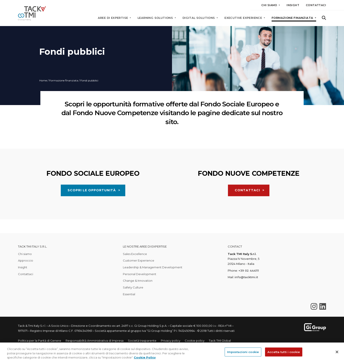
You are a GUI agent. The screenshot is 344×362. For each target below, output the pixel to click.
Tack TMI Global (220, 340)
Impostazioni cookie (243, 351)
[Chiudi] (337, 352)
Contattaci (316, 5)
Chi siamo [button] (269, 5)
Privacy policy (170, 340)
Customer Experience (138, 260)
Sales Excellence (135, 254)
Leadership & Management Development (152, 267)
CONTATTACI (247, 211)
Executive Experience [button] (243, 17)
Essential (129, 294)
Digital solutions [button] (199, 17)
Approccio (25, 260)
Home (43, 80)
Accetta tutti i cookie (283, 351)
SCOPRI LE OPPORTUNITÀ (92, 211)
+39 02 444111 (248, 270)
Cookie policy (194, 340)
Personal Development (139, 274)
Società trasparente (142, 340)
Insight (293, 5)
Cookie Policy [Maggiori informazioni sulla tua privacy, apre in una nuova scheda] (145, 357)
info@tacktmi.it (246, 277)
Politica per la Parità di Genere (39, 340)
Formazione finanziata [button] (293, 17)
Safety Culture (133, 287)
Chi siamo (25, 254)
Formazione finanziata (63, 80)
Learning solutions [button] (156, 17)
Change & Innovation (137, 280)
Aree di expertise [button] (113, 17)
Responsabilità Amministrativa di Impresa (95, 340)
